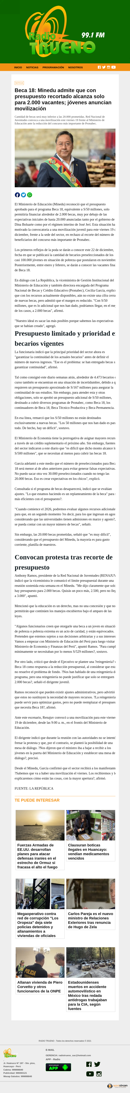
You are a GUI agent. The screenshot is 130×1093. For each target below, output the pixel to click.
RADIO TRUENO (47, 1041)
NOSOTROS (75, 67)
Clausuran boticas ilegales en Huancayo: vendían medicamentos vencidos (88, 851)
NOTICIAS (32, 67)
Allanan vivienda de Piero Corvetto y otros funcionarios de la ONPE (40, 986)
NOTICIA (19, 83)
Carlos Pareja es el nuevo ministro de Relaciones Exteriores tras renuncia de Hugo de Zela (90, 920)
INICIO (18, 67)
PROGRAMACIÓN (53, 67)
